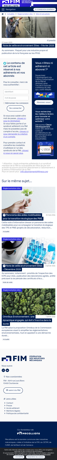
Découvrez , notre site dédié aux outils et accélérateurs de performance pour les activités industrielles (44, 125)
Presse (9, 406)
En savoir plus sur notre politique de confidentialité (33, 454)
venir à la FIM (13, 390)
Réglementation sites (25, 14)
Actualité (6, 231)
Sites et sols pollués (43, 14)
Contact (9, 403)
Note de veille (7, 282)
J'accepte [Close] (18, 457)
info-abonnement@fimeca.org (34, 172)
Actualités (10, 14)
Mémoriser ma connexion (15, 103)
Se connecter (15, 108)
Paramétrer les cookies (35, 457)
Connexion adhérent (45, 9)
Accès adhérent (12, 408)
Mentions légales (13, 411)
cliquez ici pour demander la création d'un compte (15, 134)
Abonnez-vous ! (44, 102)
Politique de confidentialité (17, 413)
